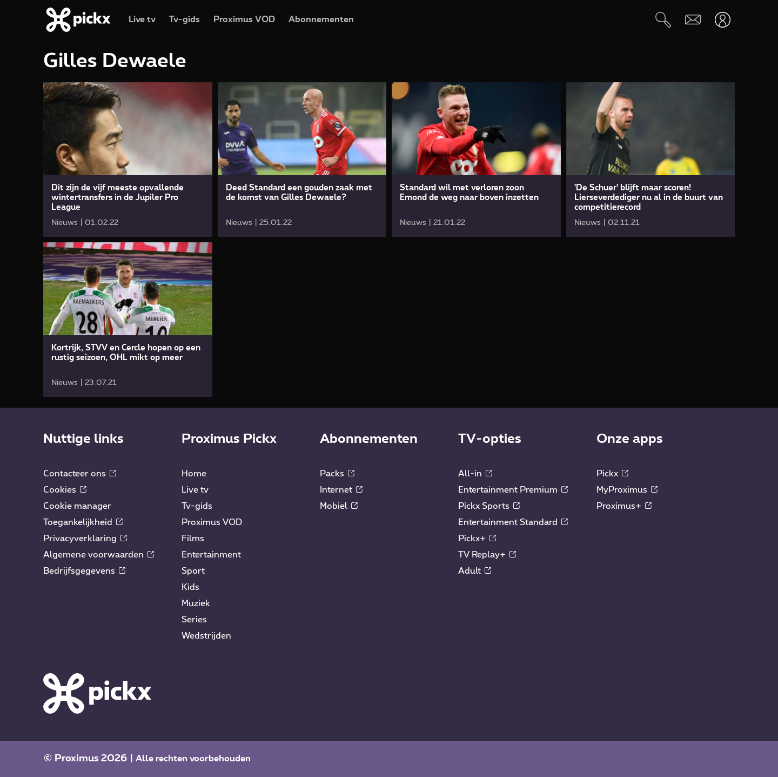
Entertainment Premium (513, 490)
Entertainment (211, 554)
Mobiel (339, 506)
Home (194, 473)
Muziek (196, 603)
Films (193, 538)
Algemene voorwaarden (98, 554)
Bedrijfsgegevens (84, 571)
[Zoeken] (663, 20)
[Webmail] (693, 20)
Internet (341, 490)
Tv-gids (197, 506)
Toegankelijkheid (83, 522)
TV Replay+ (487, 554)
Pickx (612, 473)
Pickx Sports (489, 506)
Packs (337, 473)
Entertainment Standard (513, 522)
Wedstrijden (206, 636)
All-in (475, 473)
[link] (127, 159)
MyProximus (627, 490)
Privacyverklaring (85, 538)
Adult (474, 571)
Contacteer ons (79, 473)
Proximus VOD (212, 522)
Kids (190, 587)
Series (194, 619)
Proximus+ (624, 506)
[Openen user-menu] (722, 20)
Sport (193, 571)
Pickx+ (477, 538)
